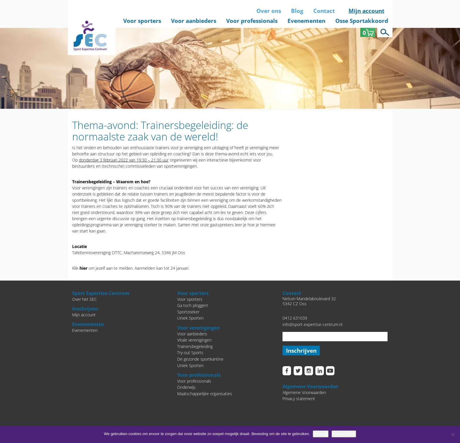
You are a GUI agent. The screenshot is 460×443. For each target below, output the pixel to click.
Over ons (268, 11)
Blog (297, 11)
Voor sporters (142, 21)
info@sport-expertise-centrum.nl (312, 324)
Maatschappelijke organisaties (204, 393)
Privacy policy (343, 434)
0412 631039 (295, 318)
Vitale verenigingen (194, 340)
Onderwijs (186, 387)
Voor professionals (252, 21)
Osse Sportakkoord (361, 21)
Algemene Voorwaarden (304, 393)
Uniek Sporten (190, 318)
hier (83, 268)
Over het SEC (84, 299)
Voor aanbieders (193, 21)
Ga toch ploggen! (192, 305)
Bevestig (320, 434)
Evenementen (306, 21)
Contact (324, 11)
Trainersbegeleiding (195, 346)
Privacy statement (299, 399)
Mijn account (366, 11)
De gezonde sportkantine (200, 359)
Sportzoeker (188, 312)
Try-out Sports (190, 352)
